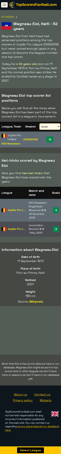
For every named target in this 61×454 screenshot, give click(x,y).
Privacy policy (23, 401)
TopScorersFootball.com (36, 4)
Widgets (45, 401)
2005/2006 (30, 139)
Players (8, 17)
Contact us (42, 395)
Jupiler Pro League (19, 210)
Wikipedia (36, 301)
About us (20, 395)
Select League (30, 450)
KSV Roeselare (11, 143)
